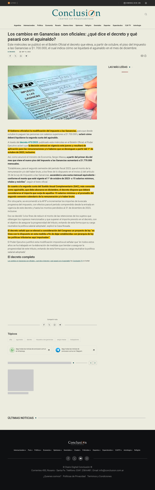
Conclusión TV (78, 261)
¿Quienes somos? (52, 476)
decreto (29, 339)
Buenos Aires (68, 25)
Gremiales (97, 25)
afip (10, 339)
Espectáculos (118, 25)
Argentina (17, 25)
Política (40, 25)
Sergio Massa (61, 339)
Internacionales (29, 25)
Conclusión (84, 467)
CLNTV (117, 450)
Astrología (137, 25)
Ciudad (76, 450)
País (29, 450)
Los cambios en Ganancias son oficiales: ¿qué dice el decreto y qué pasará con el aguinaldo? (39, 261)
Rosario (58, 25)
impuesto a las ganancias (44, 339)
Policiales (86, 450)
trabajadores (74, 339)
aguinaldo (19, 339)
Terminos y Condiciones (99, 476)
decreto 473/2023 (29, 142)
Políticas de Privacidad (74, 476)
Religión (88, 25)
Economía (49, 25)
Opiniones (79, 25)
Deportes (107, 25)
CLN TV (128, 25)
